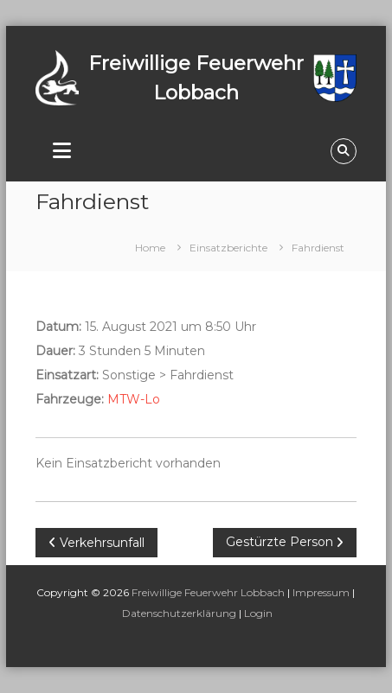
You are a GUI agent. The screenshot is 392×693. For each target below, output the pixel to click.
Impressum (321, 592)
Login (258, 613)
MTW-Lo (133, 399)
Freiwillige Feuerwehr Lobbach (208, 592)
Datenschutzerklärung (179, 613)
